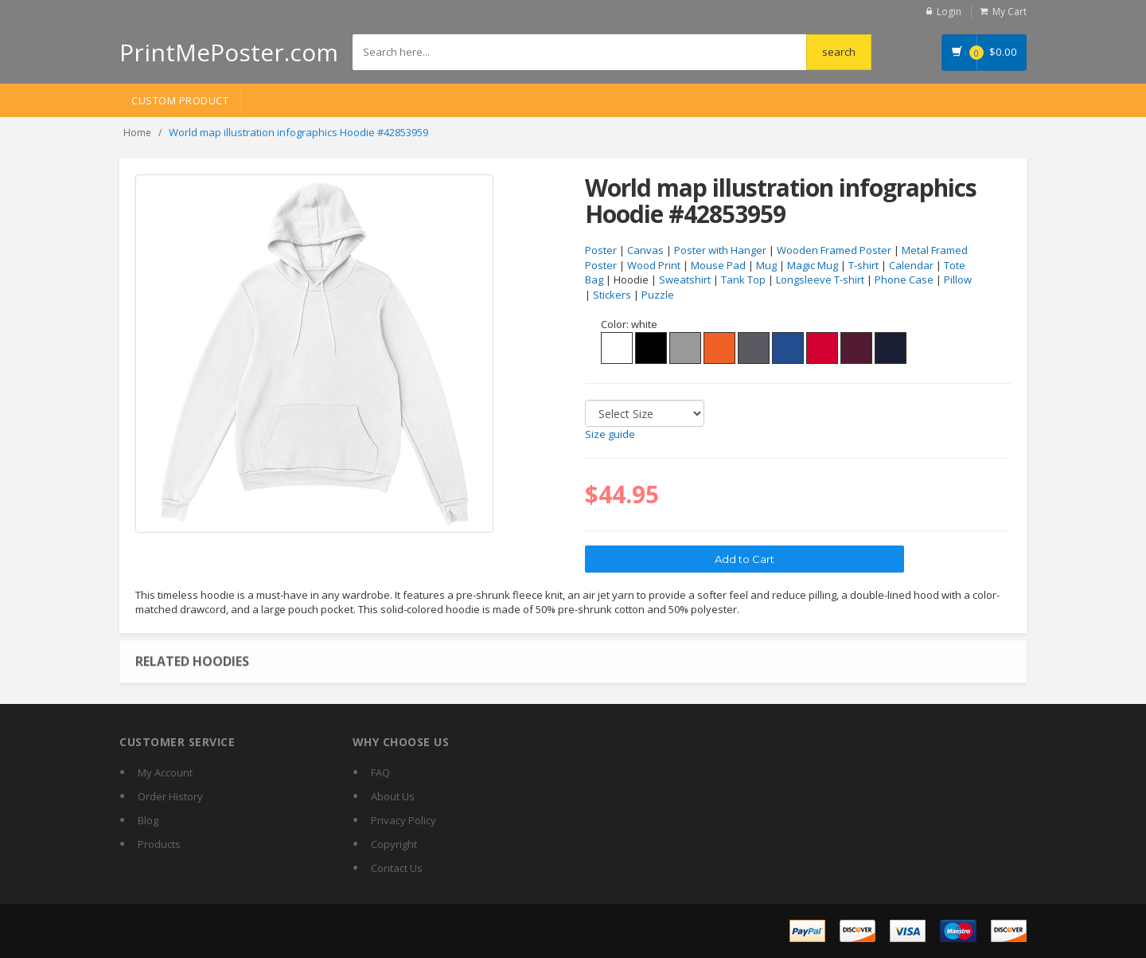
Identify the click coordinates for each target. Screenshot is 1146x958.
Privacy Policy (403, 820)
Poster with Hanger (720, 250)
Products (159, 844)
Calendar (911, 265)
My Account (165, 772)
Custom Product (179, 100)
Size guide (610, 434)
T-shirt (863, 265)
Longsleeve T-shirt (820, 279)
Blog (148, 820)
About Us (393, 796)
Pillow (958, 279)
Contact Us (397, 868)
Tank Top (743, 279)
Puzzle (657, 294)
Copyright (394, 844)
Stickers (612, 294)
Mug (766, 265)
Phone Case (904, 279)
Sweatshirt (685, 279)
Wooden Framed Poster (834, 250)
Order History (170, 796)
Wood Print (653, 265)
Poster (601, 250)
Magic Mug (812, 265)
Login (949, 11)
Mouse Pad (718, 265)
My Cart (1009, 11)
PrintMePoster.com (228, 52)
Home (137, 132)
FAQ (380, 772)
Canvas (645, 250)
